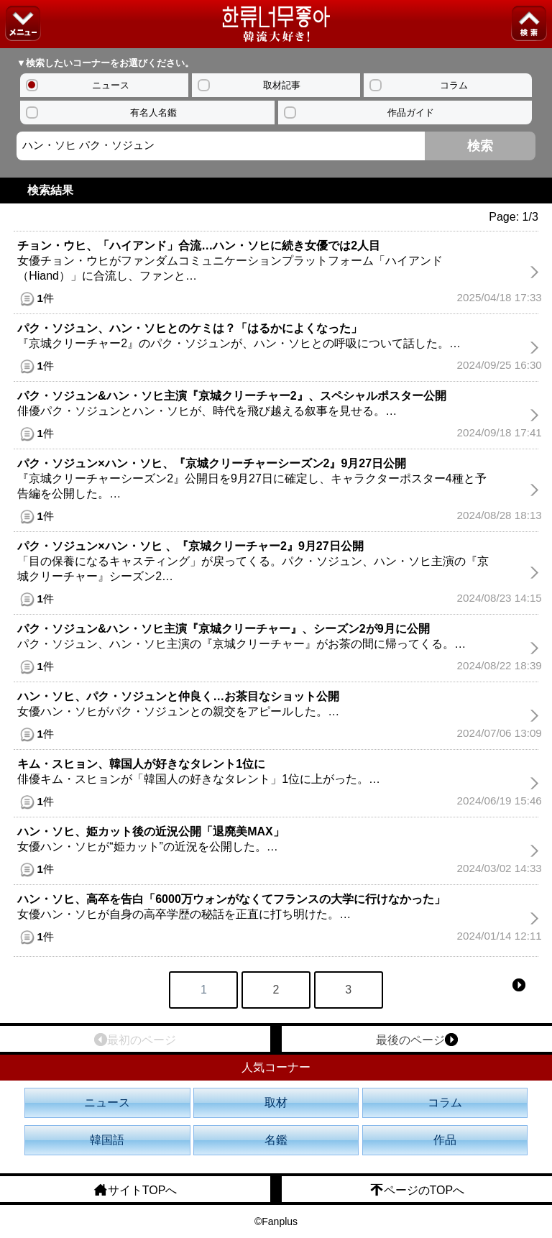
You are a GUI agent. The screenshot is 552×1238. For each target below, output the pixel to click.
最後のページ (417, 1039)
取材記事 (281, 85)
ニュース (110, 85)
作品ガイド (410, 112)
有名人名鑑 (153, 112)
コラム (454, 85)
